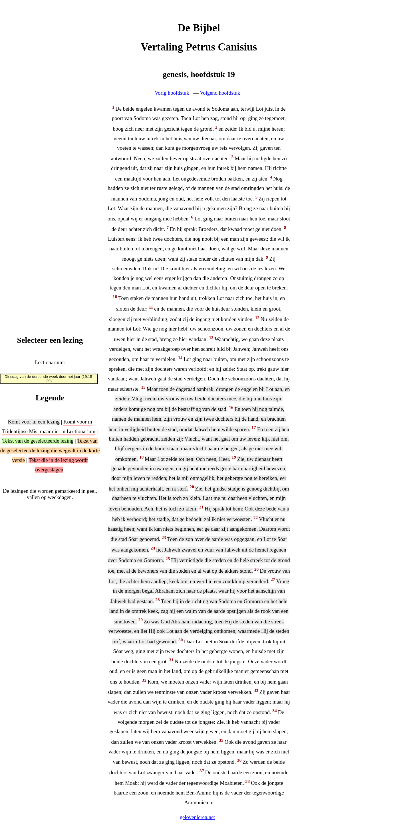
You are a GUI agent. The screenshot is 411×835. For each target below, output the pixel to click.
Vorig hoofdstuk (172, 93)
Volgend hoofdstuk (220, 93)
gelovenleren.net (197, 817)
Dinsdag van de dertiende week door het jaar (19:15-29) (49, 379)
